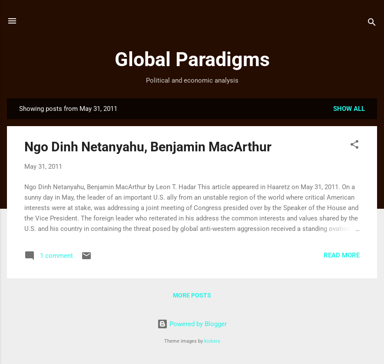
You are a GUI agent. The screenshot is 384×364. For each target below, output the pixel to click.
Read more (342, 255)
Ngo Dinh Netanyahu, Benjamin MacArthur (147, 146)
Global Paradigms (192, 59)
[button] (354, 146)
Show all (349, 109)
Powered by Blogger (192, 324)
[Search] (372, 23)
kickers (212, 341)
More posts (192, 295)
